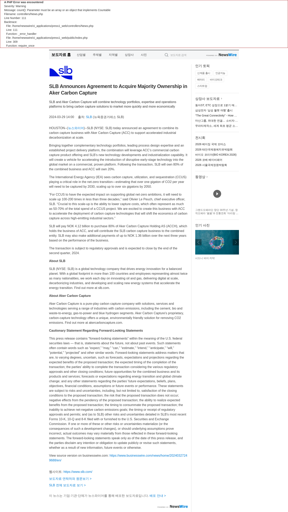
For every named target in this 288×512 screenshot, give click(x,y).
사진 (144, 54)
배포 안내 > (158, 495)
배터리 (201, 79)
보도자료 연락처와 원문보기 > (70, 478)
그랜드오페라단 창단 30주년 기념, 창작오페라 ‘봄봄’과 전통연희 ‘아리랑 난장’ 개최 (216, 213)
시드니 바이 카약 (205, 258)
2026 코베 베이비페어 (208, 159)
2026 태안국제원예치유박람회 (214, 149)
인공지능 (220, 73)
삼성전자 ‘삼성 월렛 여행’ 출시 (214, 110)
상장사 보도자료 (207, 99)
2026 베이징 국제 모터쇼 (210, 144)
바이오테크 (216, 79)
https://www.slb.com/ (77, 471)
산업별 (81, 54)
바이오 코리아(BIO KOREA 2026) (216, 154)
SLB (89, 117)
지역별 (113, 54)
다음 (236, 242)
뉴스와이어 (76, 128)
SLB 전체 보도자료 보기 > (67, 485)
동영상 (200, 177)
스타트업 (202, 85)
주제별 (97, 54)
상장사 (129, 54)
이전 (198, 242)
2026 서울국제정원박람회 (211, 165)
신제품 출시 (203, 73)
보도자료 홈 (61, 55)
